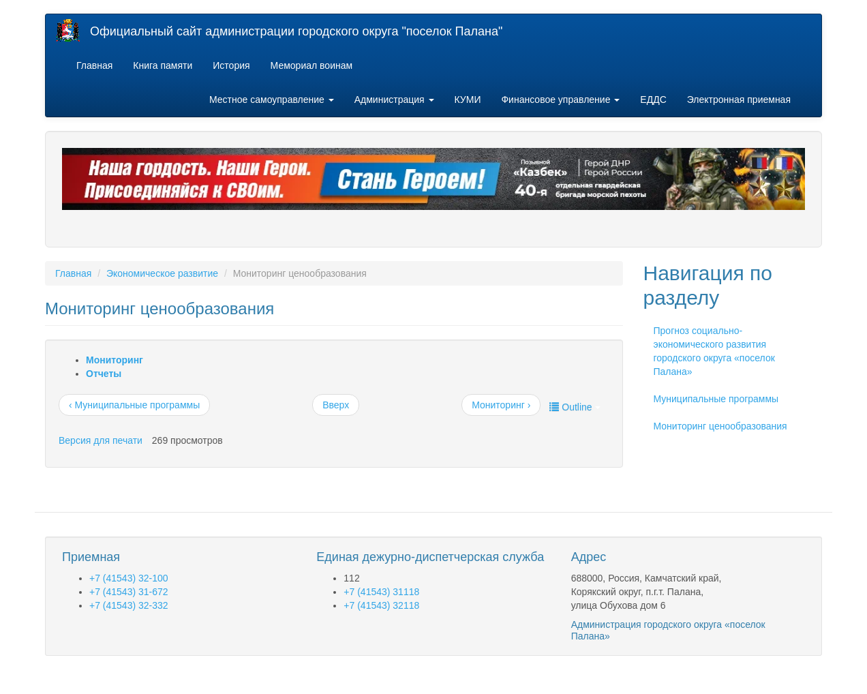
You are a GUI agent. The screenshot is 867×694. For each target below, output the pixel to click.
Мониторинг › (501, 404)
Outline (574, 407)
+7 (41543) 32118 (381, 605)
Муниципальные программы (716, 398)
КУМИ (468, 99)
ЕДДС (653, 99)
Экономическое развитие (162, 273)
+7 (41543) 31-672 (128, 591)
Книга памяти (162, 65)
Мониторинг (114, 359)
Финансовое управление (560, 99)
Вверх (335, 404)
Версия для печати (100, 440)
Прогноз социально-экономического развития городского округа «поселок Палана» (714, 351)
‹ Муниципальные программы (134, 404)
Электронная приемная (739, 99)
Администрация (394, 99)
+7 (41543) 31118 (381, 591)
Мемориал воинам (312, 65)
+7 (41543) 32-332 (128, 605)
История (231, 65)
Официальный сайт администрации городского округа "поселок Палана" (296, 31)
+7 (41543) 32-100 (128, 578)
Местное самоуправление (271, 99)
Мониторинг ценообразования (720, 426)
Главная (94, 65)
